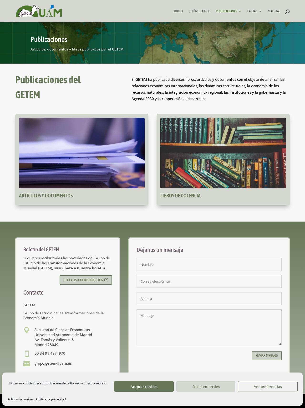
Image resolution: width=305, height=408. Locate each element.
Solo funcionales (206, 386)
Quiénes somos (199, 11)
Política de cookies (20, 399)
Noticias (274, 11)
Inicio (178, 11)
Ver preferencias (268, 386)
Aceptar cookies (144, 386)
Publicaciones (226, 11)
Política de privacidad (51, 399)
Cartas (252, 11)
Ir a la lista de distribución (86, 280)
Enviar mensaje (267, 355)
